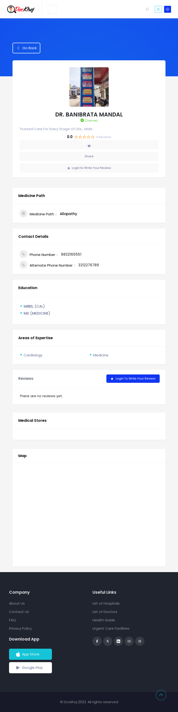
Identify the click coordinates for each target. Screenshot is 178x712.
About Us (17, 603)
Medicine (100, 355)
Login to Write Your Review (89, 168)
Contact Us (19, 611)
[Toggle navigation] (52, 9)
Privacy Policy (20, 628)
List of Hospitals (106, 603)
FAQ (12, 620)
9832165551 (71, 254)
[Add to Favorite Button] (89, 146)
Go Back (26, 47)
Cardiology (33, 355)
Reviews (103, 137)
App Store (27, 654)
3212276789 (88, 265)
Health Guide (103, 620)
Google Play (29, 668)
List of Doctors (104, 611)
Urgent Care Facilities (110, 628)
